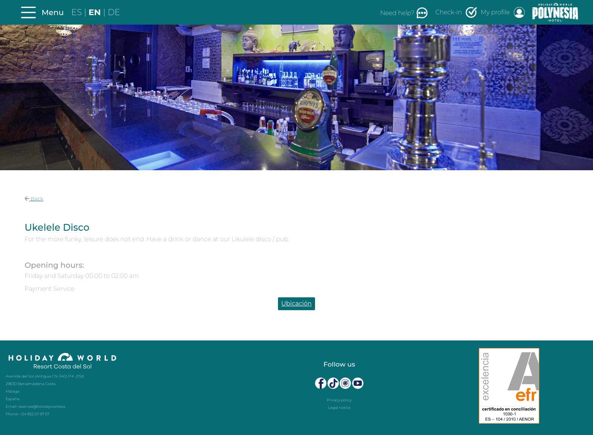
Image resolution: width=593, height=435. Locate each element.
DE (114, 12)
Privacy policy (339, 400)
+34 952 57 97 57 (34, 414)
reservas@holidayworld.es (41, 406)
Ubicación (296, 303)
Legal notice (339, 407)
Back (34, 198)
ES (77, 12)
